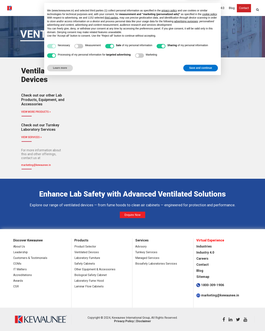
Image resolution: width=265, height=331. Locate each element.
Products (161, 8)
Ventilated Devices (86, 252)
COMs (17, 263)
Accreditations (22, 275)
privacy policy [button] (169, 263)
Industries (144, 8)
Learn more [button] (60, 320)
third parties (111, 270)
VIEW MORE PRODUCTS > (36, 111)
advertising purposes (186, 274)
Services (177, 8)
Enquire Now (132, 215)
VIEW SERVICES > (31, 137)
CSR (16, 286)
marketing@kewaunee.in (36, 164)
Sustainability (196, 8)
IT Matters (20, 269)
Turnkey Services (146, 252)
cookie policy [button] (209, 267)
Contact (244, 8)
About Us (19, 246)
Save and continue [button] (200, 320)
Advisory (141, 246)
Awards (18, 280)
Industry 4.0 (216, 8)
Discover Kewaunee (121, 8)
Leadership (20, 252)
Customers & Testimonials (30, 258)
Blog (232, 8)
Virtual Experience (91, 8)
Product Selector (85, 246)
